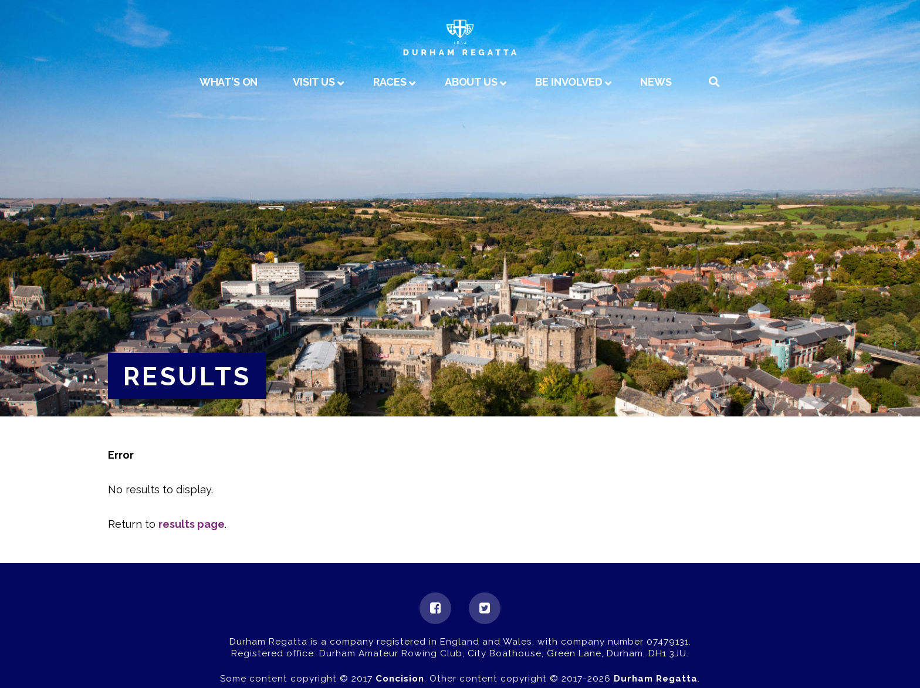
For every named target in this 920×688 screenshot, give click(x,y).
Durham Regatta (656, 678)
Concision (400, 678)
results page (191, 524)
